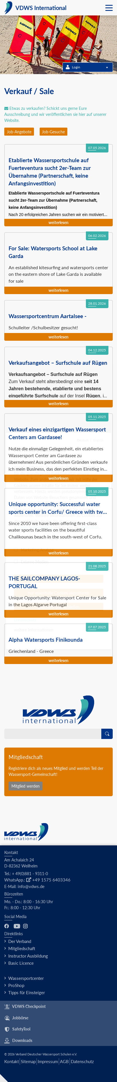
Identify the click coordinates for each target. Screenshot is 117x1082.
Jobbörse (16, 1018)
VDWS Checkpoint (25, 1007)
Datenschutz (82, 1061)
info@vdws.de (31, 886)
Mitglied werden (25, 786)
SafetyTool (17, 1029)
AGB (64, 1061)
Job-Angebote (19, 131)
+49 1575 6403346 (48, 879)
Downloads (18, 1041)
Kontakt (11, 1061)
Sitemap (28, 1061)
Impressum (48, 1061)
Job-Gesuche (53, 131)
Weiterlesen (58, 222)
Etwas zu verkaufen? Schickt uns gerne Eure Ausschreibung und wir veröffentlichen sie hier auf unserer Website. (55, 114)
